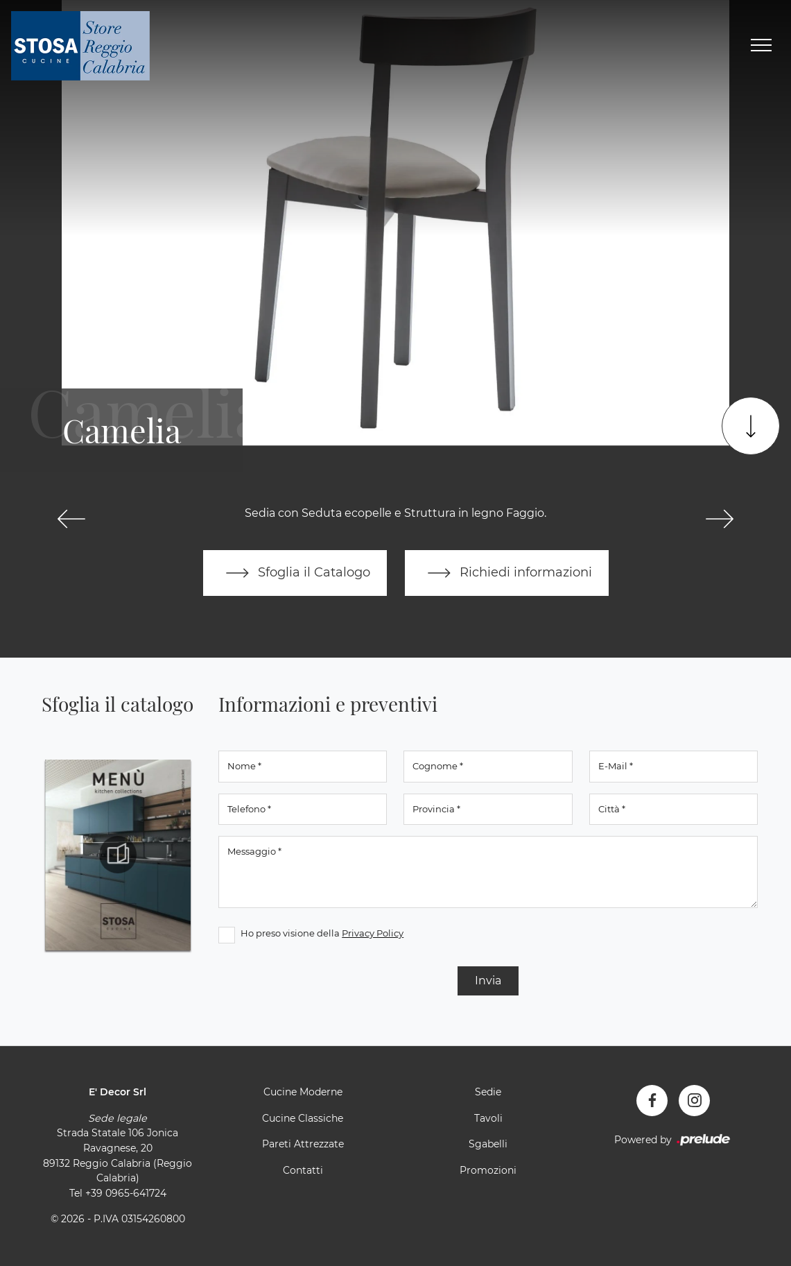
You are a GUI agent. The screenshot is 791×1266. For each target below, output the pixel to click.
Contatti (303, 1170)
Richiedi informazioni (506, 573)
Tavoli (488, 1118)
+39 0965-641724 (125, 1193)
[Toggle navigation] (761, 46)
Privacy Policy (372, 933)
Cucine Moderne (302, 1092)
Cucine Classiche (302, 1118)
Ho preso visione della (322, 933)
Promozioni (488, 1170)
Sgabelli (488, 1144)
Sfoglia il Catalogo (295, 573)
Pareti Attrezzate (303, 1144)
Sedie (488, 1092)
